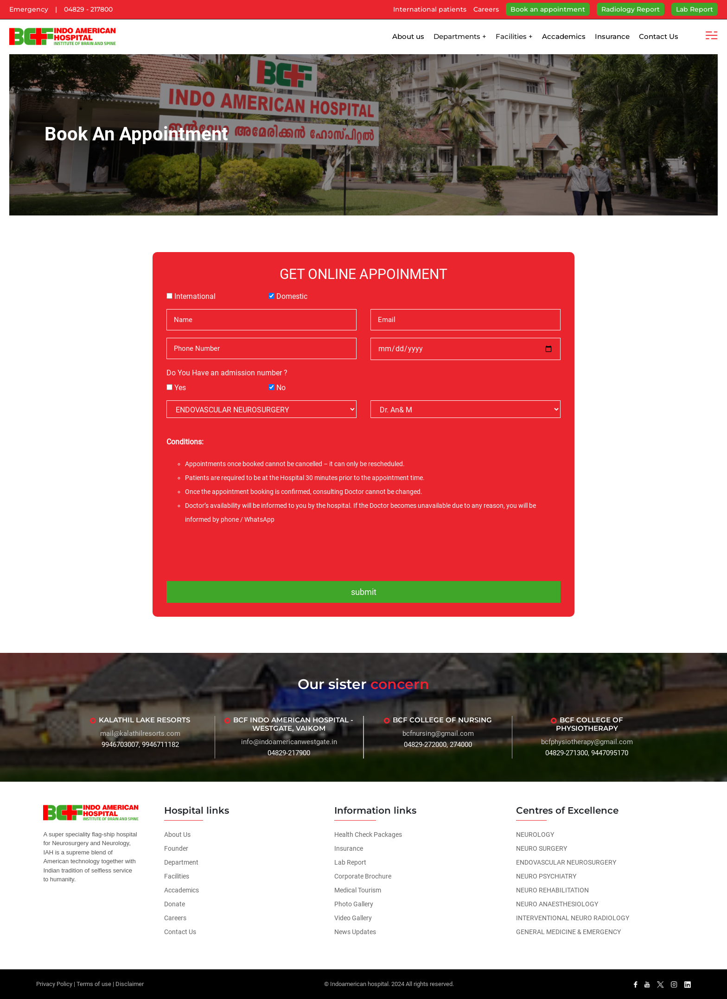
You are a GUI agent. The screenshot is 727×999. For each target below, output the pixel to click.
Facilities (176, 876)
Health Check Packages (368, 834)
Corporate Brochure (362, 876)
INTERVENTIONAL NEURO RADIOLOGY (572, 918)
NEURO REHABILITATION (552, 890)
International (195, 296)
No (281, 387)
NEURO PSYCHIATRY (546, 876)
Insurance (612, 36)
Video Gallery (353, 918)
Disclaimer (129, 983)
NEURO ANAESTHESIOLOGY (557, 904)
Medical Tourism (357, 890)
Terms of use (94, 983)
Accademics (564, 36)
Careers (486, 9)
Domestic (291, 296)
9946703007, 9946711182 (140, 744)
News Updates (355, 932)
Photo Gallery (353, 904)
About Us (177, 834)
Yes (180, 387)
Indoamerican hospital (359, 983)
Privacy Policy (54, 983)
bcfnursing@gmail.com (438, 733)
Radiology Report (630, 9)
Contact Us (658, 36)
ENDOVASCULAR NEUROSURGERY (566, 862)
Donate (174, 904)
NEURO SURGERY (541, 848)
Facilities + (514, 36)
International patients (429, 9)
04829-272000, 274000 (438, 744)
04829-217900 (289, 753)
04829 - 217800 (88, 9)
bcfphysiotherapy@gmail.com (587, 742)
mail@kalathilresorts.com (140, 733)
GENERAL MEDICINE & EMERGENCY (568, 932)
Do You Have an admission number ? (226, 372)
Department (181, 862)
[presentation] (363, 552)
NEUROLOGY (535, 834)
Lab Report (694, 9)
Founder (176, 848)
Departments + (460, 36)
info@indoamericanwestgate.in (289, 742)
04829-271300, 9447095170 (586, 753)
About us (408, 36)
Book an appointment (547, 9)
